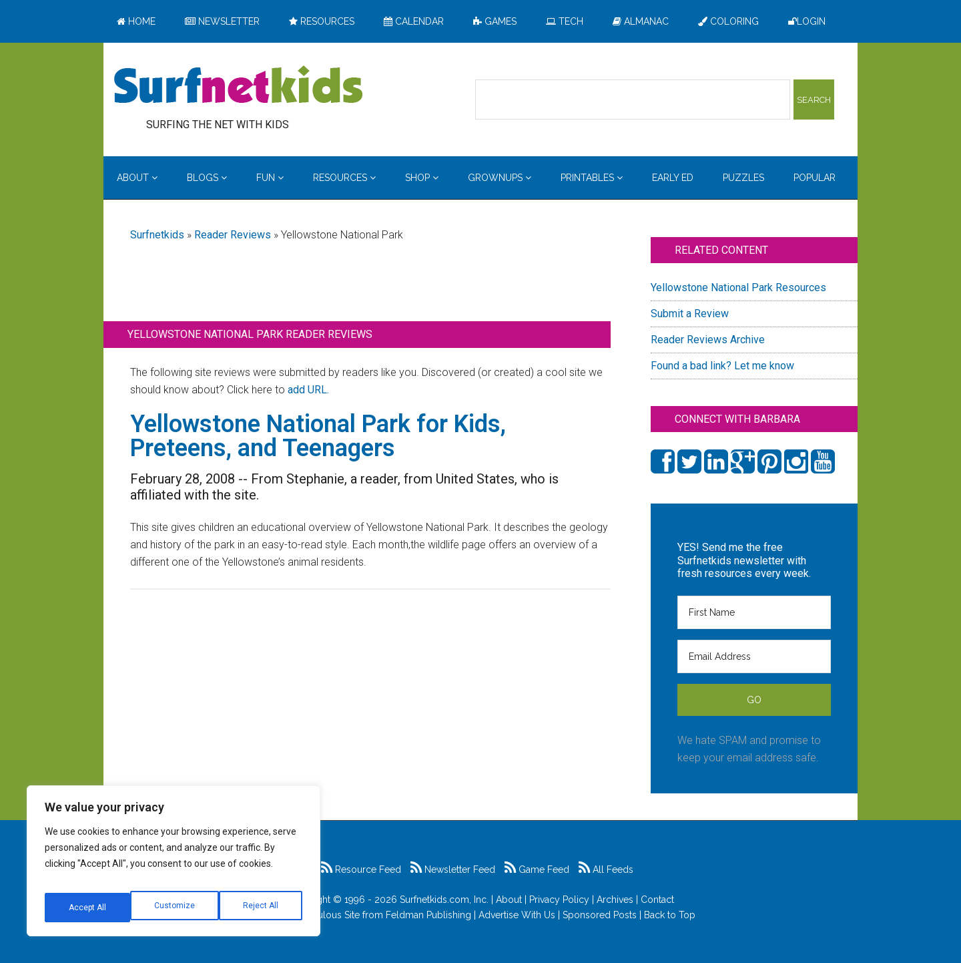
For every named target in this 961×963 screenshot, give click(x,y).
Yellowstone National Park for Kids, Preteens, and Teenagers (318, 436)
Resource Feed (361, 869)
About (509, 899)
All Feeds (606, 869)
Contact (657, 899)
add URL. (308, 389)
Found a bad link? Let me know (722, 365)
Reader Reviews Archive (708, 339)
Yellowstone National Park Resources (738, 287)
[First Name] (754, 612)
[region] (173, 866)
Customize (88, 907)
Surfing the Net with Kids (238, 86)
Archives (615, 899)
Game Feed (537, 869)
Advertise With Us (516, 915)
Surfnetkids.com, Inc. (444, 899)
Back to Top (669, 915)
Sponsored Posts (600, 915)
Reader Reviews (232, 234)
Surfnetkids (157, 234)
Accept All (261, 907)
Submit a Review (690, 313)
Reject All (175, 907)
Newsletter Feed (452, 869)
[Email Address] (754, 656)
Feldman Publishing (428, 915)
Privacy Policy (559, 899)
